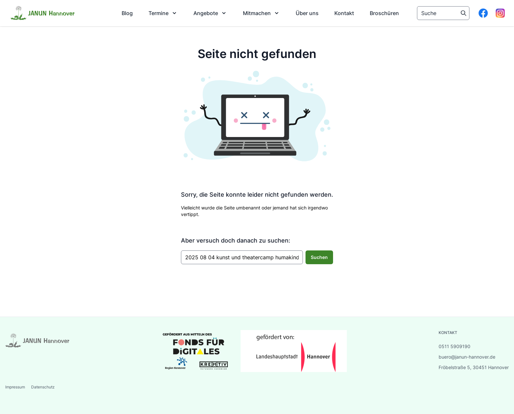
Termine (163, 13)
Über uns (307, 13)
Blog (127, 13)
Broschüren (384, 13)
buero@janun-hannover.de (467, 357)
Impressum (15, 386)
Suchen (319, 257)
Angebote (210, 13)
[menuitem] (127, 13)
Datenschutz (43, 386)
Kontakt (344, 13)
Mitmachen (261, 13)
